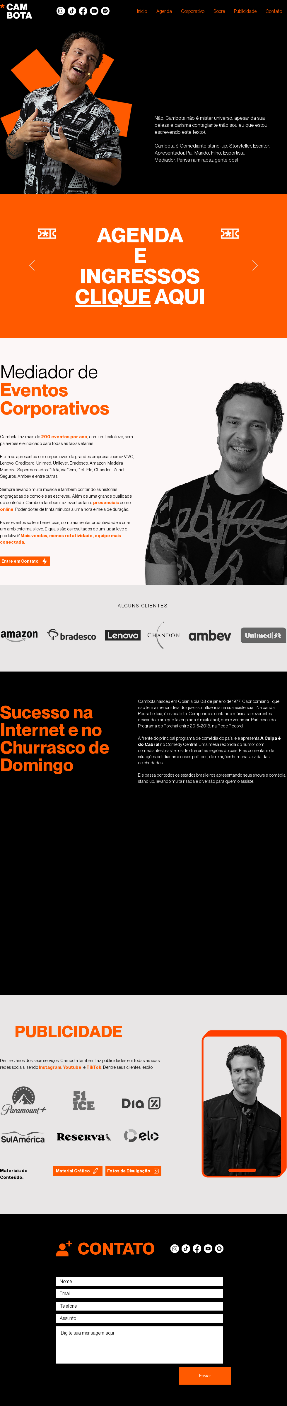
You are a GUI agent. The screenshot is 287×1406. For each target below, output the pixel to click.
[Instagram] (61, 11)
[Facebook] (83, 11)
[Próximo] (255, 265)
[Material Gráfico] (77, 1171)
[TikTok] (72, 11)
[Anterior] (32, 265)
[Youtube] (94, 11)
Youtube (72, 1067)
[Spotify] (105, 11)
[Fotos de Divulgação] (133, 1171)
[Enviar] (205, 1376)
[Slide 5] (143, 323)
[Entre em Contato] (25, 561)
